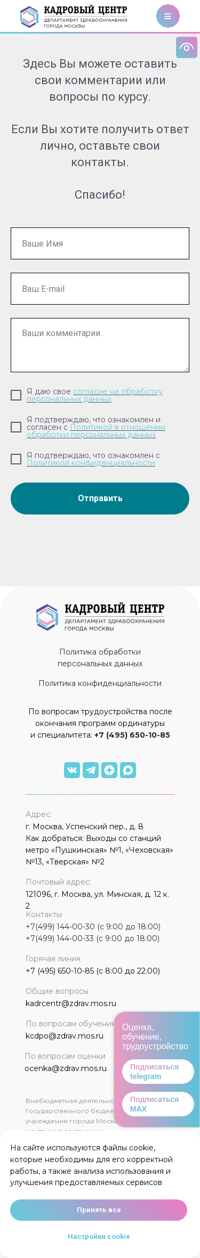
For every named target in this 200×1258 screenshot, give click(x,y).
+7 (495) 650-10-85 (132, 735)
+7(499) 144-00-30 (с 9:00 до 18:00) (93, 927)
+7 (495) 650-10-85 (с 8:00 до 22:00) (93, 971)
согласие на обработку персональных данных (95, 395)
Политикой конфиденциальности (91, 463)
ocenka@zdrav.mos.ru (66, 1068)
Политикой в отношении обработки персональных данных (96, 430)
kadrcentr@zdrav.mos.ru (71, 1003)
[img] (72, 770)
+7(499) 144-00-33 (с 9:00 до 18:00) (92, 938)
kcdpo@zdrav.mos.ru (64, 1036)
